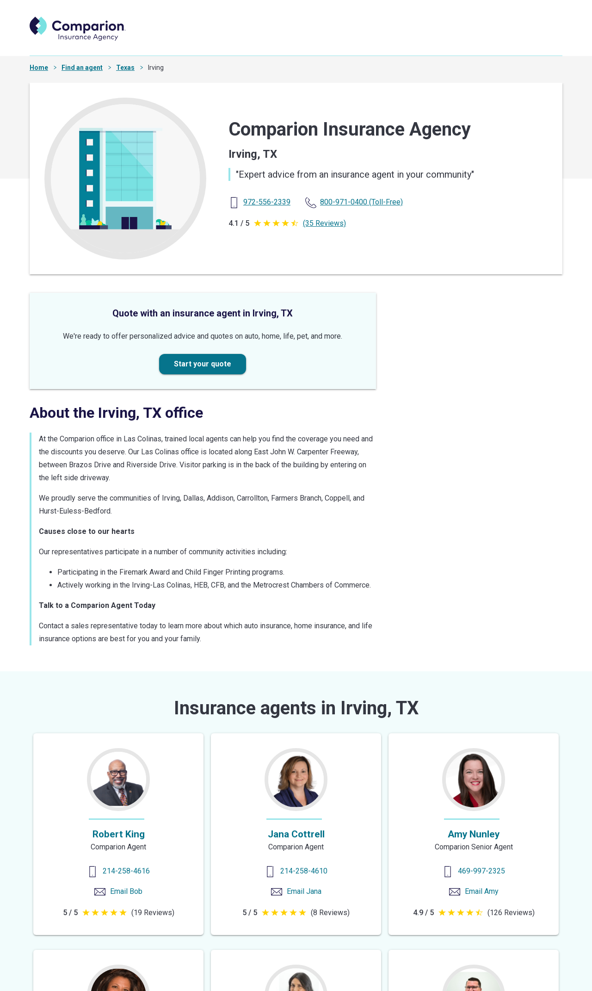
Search (531, 38)
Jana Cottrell (296, 834)
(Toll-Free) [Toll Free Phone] (361, 202)
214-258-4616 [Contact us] (126, 871)
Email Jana (304, 891)
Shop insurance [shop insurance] (379, 38)
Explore (435, 38)
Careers (480, 38)
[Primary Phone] (266, 202)
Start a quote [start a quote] (313, 38)
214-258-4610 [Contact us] (303, 871)
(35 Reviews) (324, 223)
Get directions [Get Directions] (418, 530)
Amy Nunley (474, 834)
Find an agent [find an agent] (248, 38)
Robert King (118, 834)
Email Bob (126, 891)
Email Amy (482, 891)
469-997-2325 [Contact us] (481, 871)
